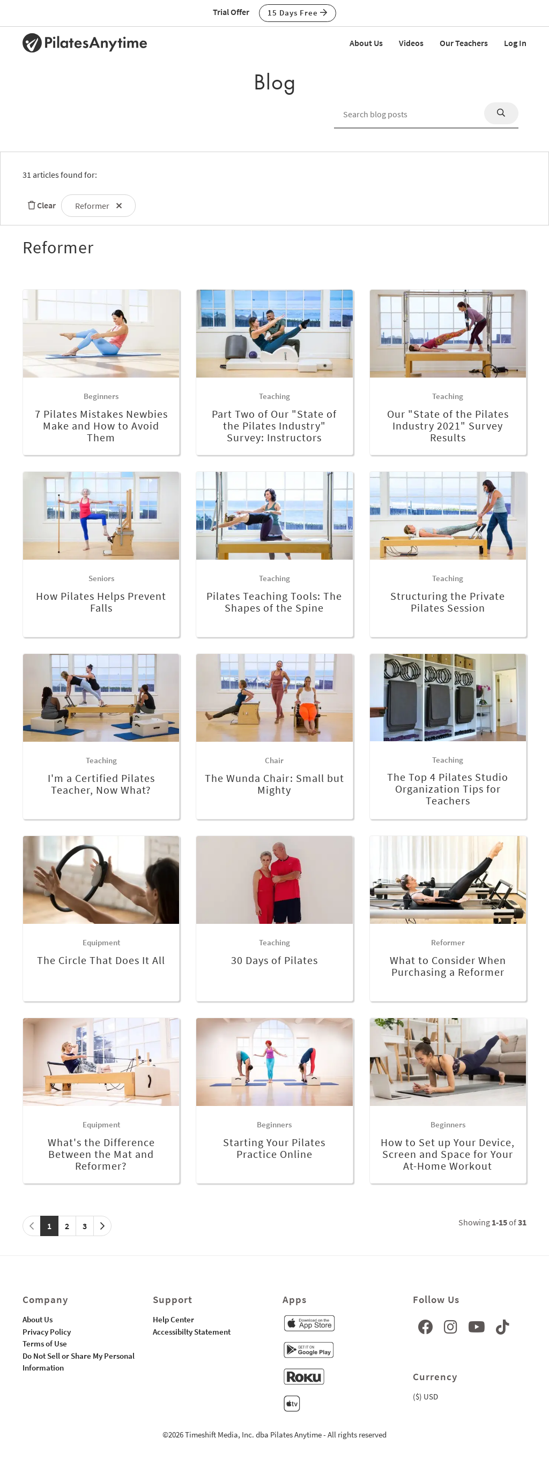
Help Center (173, 1319)
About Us (366, 42)
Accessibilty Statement (192, 1332)
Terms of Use (45, 1343)
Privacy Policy (47, 1332)
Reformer (98, 205)
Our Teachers (464, 42)
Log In (515, 42)
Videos (411, 42)
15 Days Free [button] (298, 12)
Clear (39, 205)
